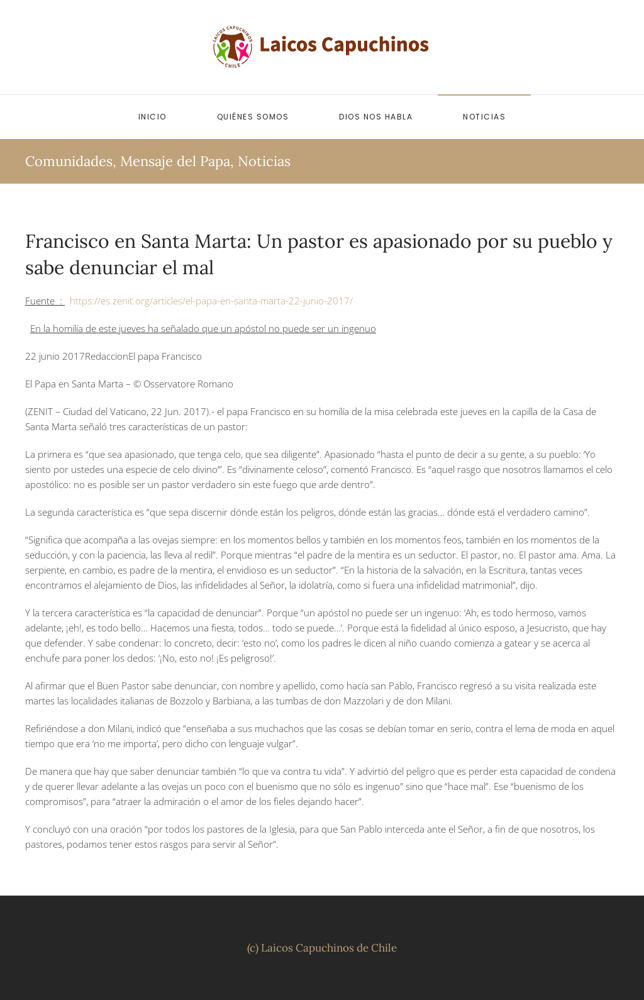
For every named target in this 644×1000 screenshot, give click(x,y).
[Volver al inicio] (322, 47)
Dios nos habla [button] (376, 116)
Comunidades (69, 161)
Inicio (152, 116)
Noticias (484, 116)
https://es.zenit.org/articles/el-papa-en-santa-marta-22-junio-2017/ (211, 300)
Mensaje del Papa (175, 161)
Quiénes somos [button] (253, 116)
